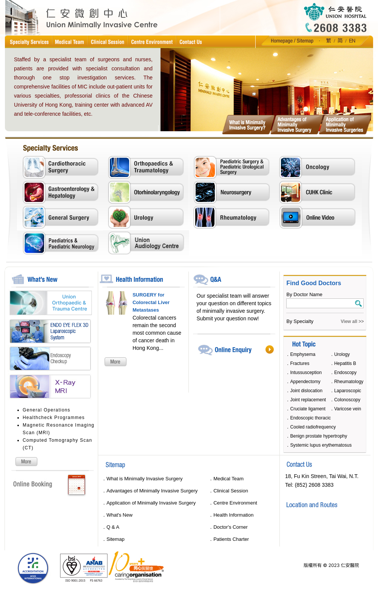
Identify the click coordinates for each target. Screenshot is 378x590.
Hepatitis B (345, 363)
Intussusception (305, 372)
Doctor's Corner (230, 527)
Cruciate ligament (307, 408)
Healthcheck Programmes (54, 417)
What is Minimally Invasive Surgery (144, 478)
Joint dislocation (306, 390)
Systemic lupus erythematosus (321, 445)
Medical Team (228, 478)
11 (369, 52)
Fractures (299, 363)
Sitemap (115, 539)
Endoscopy (345, 372)
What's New (119, 515)
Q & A (112, 527)
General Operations (46, 410)
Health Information (233, 515)
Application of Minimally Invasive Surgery (151, 503)
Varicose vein (347, 408)
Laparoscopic (347, 390)
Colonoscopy (347, 399)
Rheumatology (348, 381)
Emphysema (302, 354)
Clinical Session (230, 491)
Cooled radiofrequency (313, 427)
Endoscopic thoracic (310, 418)
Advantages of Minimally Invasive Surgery (151, 491)
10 (359, 52)
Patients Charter (231, 539)
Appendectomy (305, 381)
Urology (342, 354)
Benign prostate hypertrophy (318, 436)
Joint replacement (308, 399)
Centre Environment (235, 503)
